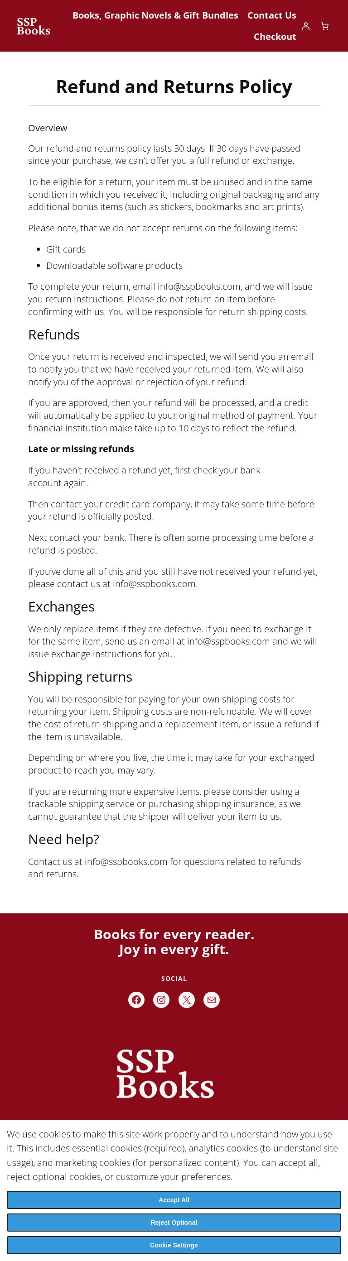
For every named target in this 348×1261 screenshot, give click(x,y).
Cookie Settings (174, 1245)
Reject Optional (174, 1222)
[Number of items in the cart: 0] (324, 25)
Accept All (174, 1200)
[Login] (305, 25)
